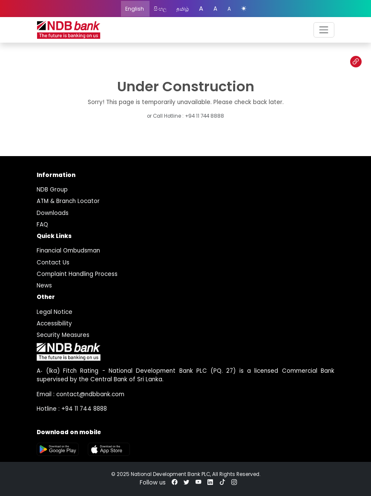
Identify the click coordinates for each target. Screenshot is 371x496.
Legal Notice (54, 312)
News (44, 285)
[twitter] (187, 483)
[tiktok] (222, 483)
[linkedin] (210, 483)
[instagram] (234, 483)
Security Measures (63, 335)
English (135, 8)
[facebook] (175, 483)
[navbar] (323, 29)
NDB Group (52, 190)
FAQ (42, 224)
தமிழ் (183, 8)
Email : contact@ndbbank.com (80, 394)
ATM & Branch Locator (68, 201)
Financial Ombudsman (68, 251)
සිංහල (161, 8)
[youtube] (198, 483)
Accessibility (54, 323)
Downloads (53, 213)
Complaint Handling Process (77, 274)
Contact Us (53, 262)
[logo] (69, 30)
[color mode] (243, 9)
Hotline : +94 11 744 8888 (72, 409)
